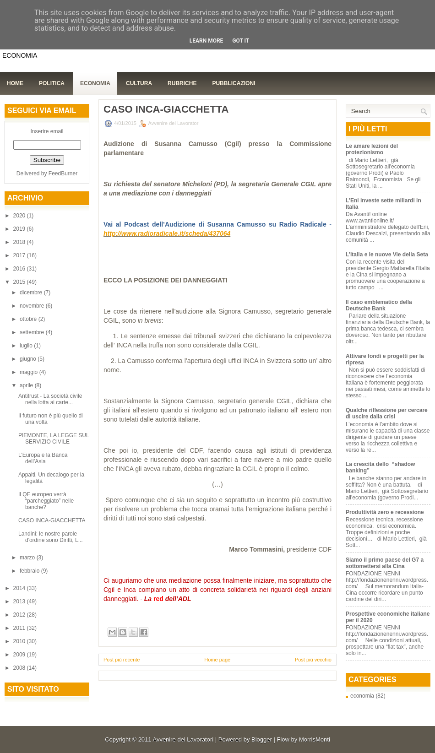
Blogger (261, 739)
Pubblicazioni (233, 83)
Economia (95, 83)
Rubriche (182, 83)
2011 (20, 628)
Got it (240, 41)
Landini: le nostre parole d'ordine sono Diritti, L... (50, 537)
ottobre (29, 319)
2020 (20, 215)
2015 (20, 282)
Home (15, 83)
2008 (20, 668)
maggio (29, 372)
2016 (20, 268)
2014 (20, 588)
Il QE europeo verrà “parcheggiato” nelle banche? (46, 500)
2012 (20, 615)
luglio (27, 345)
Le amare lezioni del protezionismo (372, 149)
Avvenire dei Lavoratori (182, 739)
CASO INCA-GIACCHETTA (51, 520)
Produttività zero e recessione (385, 512)
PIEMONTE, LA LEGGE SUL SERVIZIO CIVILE (53, 438)
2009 (20, 654)
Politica (52, 83)
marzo (28, 557)
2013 (20, 601)
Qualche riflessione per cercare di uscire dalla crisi (387, 413)
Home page (217, 659)
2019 (20, 229)
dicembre (32, 292)
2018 (20, 242)
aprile (27, 385)
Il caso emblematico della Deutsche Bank (379, 305)
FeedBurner (63, 173)
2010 (20, 641)
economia (362, 696)
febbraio (30, 571)
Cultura (139, 83)
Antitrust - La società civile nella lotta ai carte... (50, 399)
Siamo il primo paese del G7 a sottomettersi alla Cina (385, 563)
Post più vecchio (313, 659)
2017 (20, 255)
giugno (29, 359)
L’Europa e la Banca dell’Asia (42, 458)
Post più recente (121, 659)
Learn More (206, 41)
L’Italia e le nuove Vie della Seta (387, 254)
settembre (33, 332)
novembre (33, 306)
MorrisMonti (314, 739)
